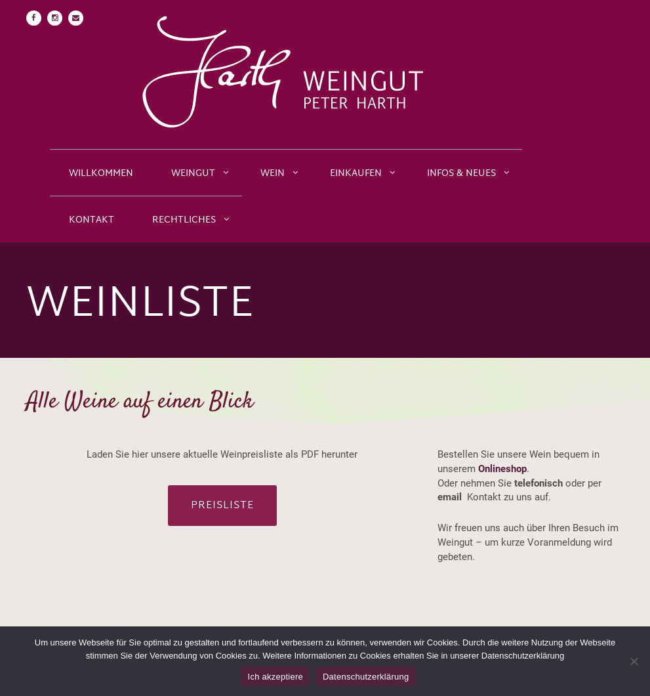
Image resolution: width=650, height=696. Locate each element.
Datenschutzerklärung (366, 677)
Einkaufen (356, 173)
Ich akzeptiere (275, 677)
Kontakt (91, 220)
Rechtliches (184, 220)
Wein (272, 173)
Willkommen (101, 173)
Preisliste (222, 505)
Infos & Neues (461, 173)
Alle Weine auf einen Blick (139, 401)
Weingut (193, 173)
